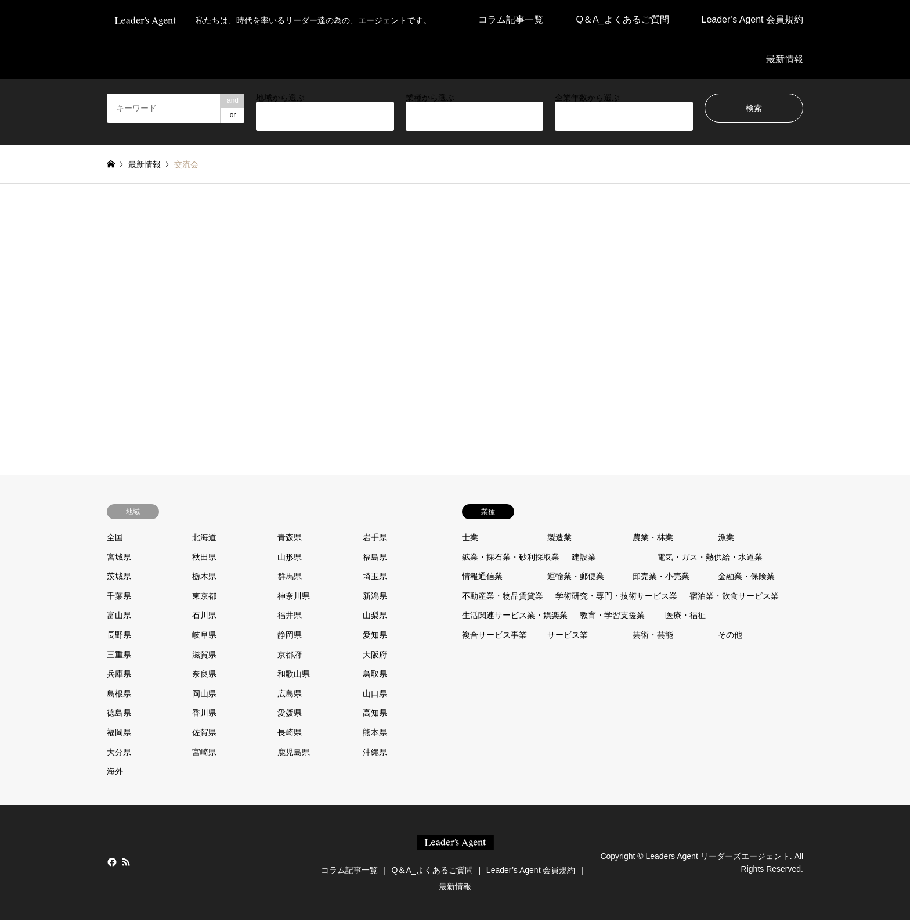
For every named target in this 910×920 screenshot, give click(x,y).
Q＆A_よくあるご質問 (622, 19)
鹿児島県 (293, 752)
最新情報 (784, 59)
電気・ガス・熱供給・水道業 (710, 557)
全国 (115, 537)
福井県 (289, 615)
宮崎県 (204, 752)
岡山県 (204, 693)
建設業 (584, 557)
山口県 (375, 693)
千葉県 (119, 596)
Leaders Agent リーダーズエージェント (717, 855)
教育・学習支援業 (612, 615)
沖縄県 (375, 752)
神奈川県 (293, 596)
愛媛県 (289, 712)
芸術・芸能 (653, 634)
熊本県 (375, 732)
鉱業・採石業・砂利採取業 (510, 557)
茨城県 (119, 576)
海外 (115, 771)
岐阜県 (204, 634)
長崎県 (289, 732)
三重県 (119, 654)
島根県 (119, 693)
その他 (730, 634)
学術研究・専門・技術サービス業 (616, 596)
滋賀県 (204, 654)
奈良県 (204, 673)
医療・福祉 (685, 615)
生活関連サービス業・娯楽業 (515, 615)
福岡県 (119, 732)
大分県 (119, 752)
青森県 (289, 537)
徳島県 (119, 712)
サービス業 (567, 634)
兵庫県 (119, 673)
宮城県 (119, 557)
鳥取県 (375, 673)
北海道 (204, 537)
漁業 (726, 537)
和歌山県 (293, 673)
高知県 (375, 712)
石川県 (204, 615)
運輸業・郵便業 (575, 576)
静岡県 (289, 634)
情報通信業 (482, 576)
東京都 (204, 596)
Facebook (111, 862)
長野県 (119, 634)
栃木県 (204, 576)
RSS (126, 862)
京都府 (289, 654)
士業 (470, 537)
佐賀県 (204, 732)
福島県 (375, 557)
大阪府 (375, 654)
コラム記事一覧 (510, 19)
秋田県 (204, 557)
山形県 (289, 557)
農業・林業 (653, 537)
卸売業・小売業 (661, 576)
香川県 (204, 712)
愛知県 (375, 634)
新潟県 (375, 596)
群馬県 (289, 576)
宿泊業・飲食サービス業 (734, 596)
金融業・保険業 (746, 576)
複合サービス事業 (494, 634)
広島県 (289, 693)
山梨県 (375, 615)
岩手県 (375, 537)
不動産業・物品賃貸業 (502, 596)
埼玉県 (375, 576)
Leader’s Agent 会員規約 (753, 19)
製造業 (559, 537)
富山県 (119, 615)
